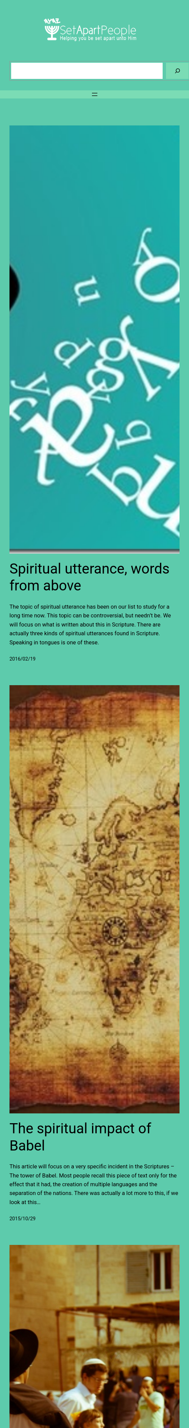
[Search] (177, 71)
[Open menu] (95, 94)
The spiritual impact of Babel (80, 1137)
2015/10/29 (22, 1219)
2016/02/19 (22, 659)
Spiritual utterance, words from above (89, 577)
